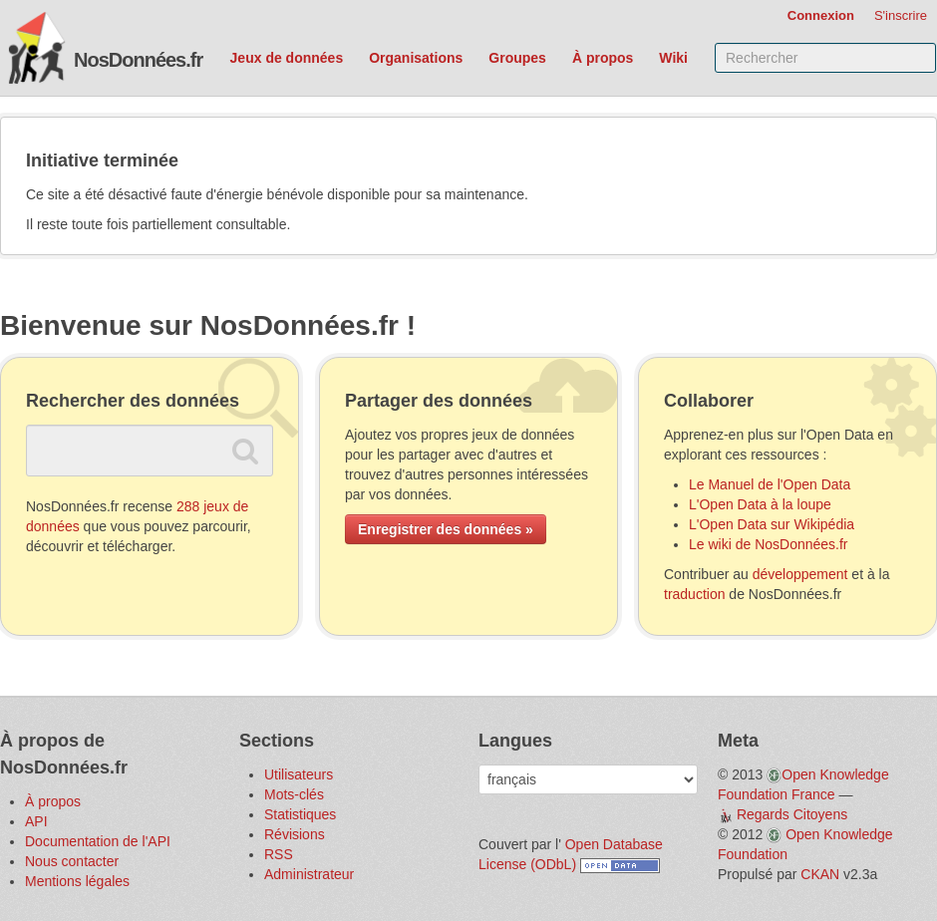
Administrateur (309, 874)
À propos (602, 58)
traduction (694, 594)
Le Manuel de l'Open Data (769, 484)
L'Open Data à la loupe (760, 504)
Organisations (416, 58)
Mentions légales (77, 881)
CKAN (819, 874)
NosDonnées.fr (138, 60)
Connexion (820, 15)
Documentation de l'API (97, 841)
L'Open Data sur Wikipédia (771, 524)
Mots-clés (294, 794)
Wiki (673, 58)
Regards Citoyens (792, 814)
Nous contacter (72, 861)
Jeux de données (287, 58)
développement (800, 574)
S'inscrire (900, 15)
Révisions (294, 834)
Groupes (517, 58)
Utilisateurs (298, 774)
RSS (278, 854)
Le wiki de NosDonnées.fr (768, 544)
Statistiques (300, 814)
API (36, 821)
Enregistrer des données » (445, 529)
